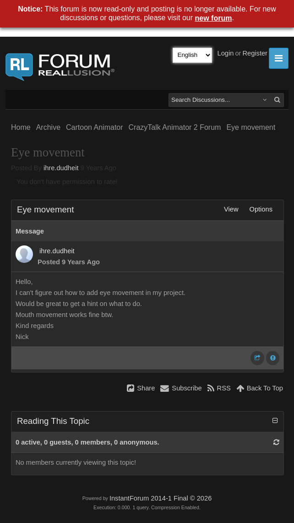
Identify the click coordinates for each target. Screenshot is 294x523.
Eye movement (250, 127)
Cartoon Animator (94, 127)
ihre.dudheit (61, 168)
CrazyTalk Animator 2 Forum (175, 127)
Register (254, 53)
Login (226, 53)
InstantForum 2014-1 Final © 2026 (160, 498)
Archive (48, 127)
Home (21, 127)
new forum (213, 18)
